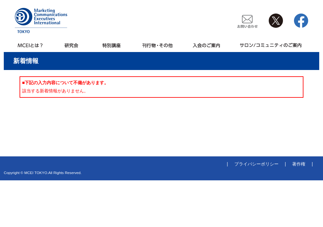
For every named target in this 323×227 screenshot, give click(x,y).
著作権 (298, 163)
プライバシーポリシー (256, 163)
